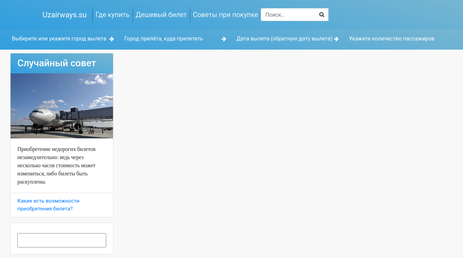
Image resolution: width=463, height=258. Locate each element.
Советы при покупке (225, 15)
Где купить (113, 15)
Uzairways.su (65, 15)
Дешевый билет (161, 15)
